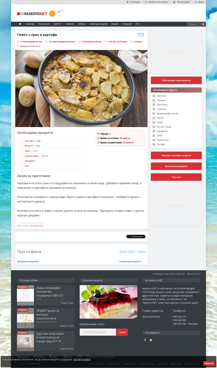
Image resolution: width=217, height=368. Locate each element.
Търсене (176, 177)
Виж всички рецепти (176, 166)
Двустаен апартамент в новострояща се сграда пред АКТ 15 (50, 337)
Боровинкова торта (92, 324)
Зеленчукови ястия (32, 41)
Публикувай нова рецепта (176, 80)
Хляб (159, 135)
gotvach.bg (36, 225)
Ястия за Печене (118, 41)
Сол (26, 165)
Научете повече (81, 359)
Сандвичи (162, 131)
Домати (29, 145)
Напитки (161, 95)
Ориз (27, 150)
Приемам (209, 363)
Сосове (161, 144)
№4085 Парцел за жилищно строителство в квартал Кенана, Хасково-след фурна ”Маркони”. (49, 320)
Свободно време (98, 23)
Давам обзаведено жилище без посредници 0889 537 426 (49, 293)
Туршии (161, 100)
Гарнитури (163, 139)
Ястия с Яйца (164, 126)
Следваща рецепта (130, 261)
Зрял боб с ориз (132, 251)
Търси (122, 332)
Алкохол (161, 109)
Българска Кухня (92, 41)
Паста (160, 117)
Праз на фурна (29, 251)
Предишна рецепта (27, 261)
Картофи (29, 140)
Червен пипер (32, 155)
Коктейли (162, 104)
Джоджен (30, 160)
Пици (160, 122)
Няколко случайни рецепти (176, 155)
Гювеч (139, 41)
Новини (70, 23)
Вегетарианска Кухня (64, 41)
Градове (127, 23)
